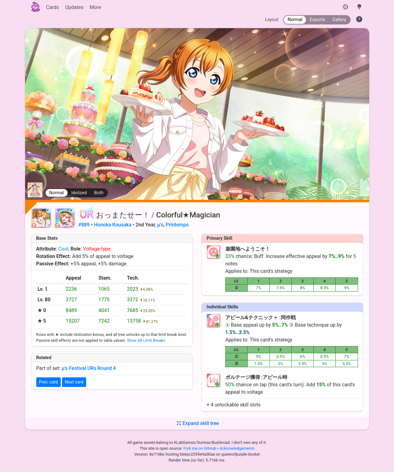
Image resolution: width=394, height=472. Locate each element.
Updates (74, 7)
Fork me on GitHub (200, 448)
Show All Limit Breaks (146, 340)
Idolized (79, 192)
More (95, 7)
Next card (74, 382)
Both (99, 192)
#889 (84, 225)
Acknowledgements (236, 448)
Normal (56, 192)
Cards (52, 7)
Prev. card (48, 382)
